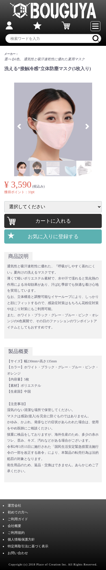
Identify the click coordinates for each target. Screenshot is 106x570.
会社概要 (14, 526)
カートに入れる (53, 221)
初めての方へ (18, 512)
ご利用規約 (16, 533)
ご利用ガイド (18, 519)
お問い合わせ (18, 553)
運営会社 (14, 505)
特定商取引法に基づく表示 (28, 546)
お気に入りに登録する (53, 236)
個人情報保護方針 (21, 539)
